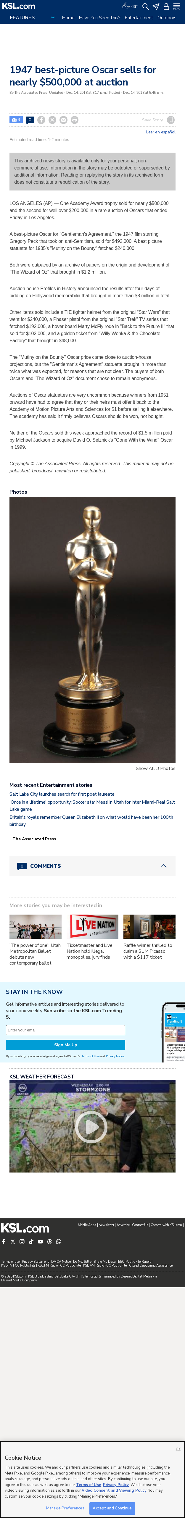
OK (178, 1449)
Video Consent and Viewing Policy (114, 1490)
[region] (92, 1479)
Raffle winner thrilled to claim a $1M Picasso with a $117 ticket (147, 1029)
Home (68, 17)
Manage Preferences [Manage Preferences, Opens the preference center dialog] (65, 1508)
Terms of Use (90, 1208)
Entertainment (139, 17)
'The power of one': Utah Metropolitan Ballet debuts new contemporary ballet (35, 1032)
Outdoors (166, 17)
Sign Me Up (65, 1197)
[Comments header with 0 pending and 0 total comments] (92, 944)
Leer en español (161, 132)
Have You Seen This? (99, 17)
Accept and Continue (112, 1508)
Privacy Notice (115, 1208)
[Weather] (130, 6)
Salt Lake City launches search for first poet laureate (62, 872)
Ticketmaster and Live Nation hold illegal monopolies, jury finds (89, 1029)
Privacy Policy (116, 1485)
